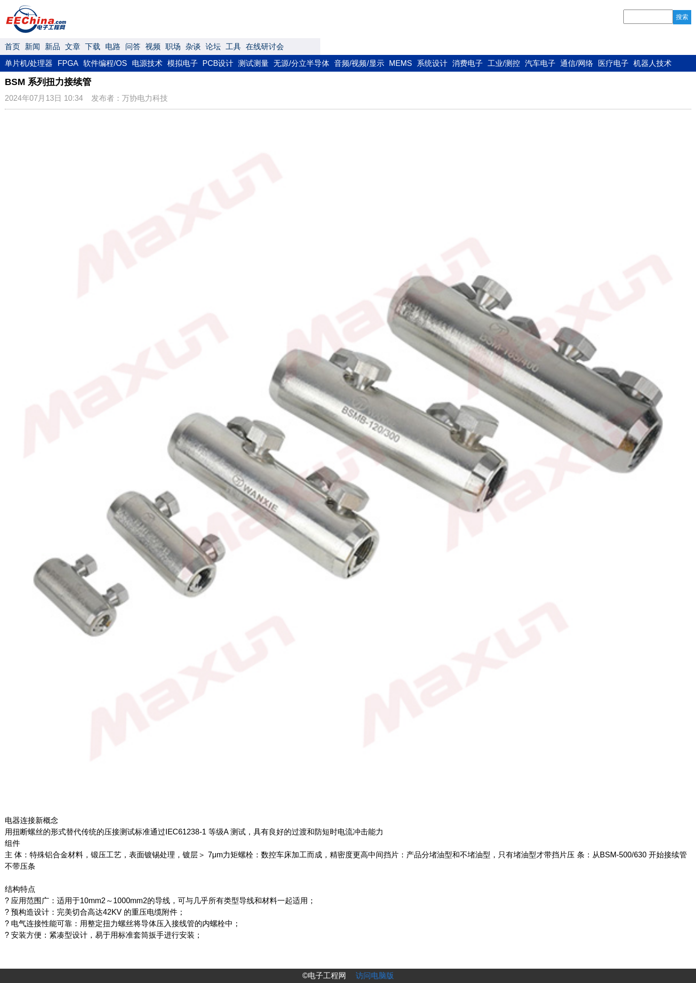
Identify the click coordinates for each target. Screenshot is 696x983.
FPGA (67, 63)
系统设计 (432, 63)
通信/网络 (576, 63)
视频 (153, 47)
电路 (112, 47)
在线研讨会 (265, 47)
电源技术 (147, 63)
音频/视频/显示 (359, 63)
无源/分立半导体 (301, 63)
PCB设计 (218, 63)
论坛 (213, 47)
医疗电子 (613, 63)
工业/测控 (504, 63)
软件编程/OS (105, 63)
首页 (12, 47)
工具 (233, 47)
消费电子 (467, 63)
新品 (52, 47)
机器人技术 (652, 63)
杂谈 (193, 47)
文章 (72, 47)
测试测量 (253, 63)
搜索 (682, 17)
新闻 (32, 47)
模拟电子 (182, 63)
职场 (173, 47)
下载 (92, 47)
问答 (133, 47)
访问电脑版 (375, 976)
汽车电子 (540, 63)
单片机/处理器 (29, 63)
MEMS (400, 63)
